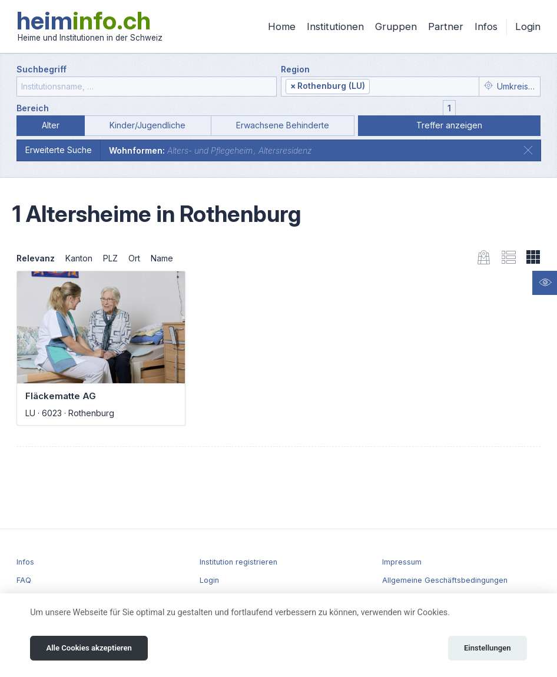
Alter (50, 125)
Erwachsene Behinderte (282, 125)
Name (162, 258)
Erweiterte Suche (58, 150)
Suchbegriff (41, 69)
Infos (486, 26)
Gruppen (396, 26)
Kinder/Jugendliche (147, 125)
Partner (445, 26)
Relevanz (35, 258)
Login (528, 26)
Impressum (402, 561)
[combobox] (380, 87)
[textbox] (423, 86)
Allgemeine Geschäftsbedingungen (445, 580)
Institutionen (335, 26)
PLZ (110, 258)
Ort (134, 258)
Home (282, 26)
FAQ (23, 580)
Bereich (32, 108)
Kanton (78, 258)
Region (295, 69)
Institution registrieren (238, 561)
